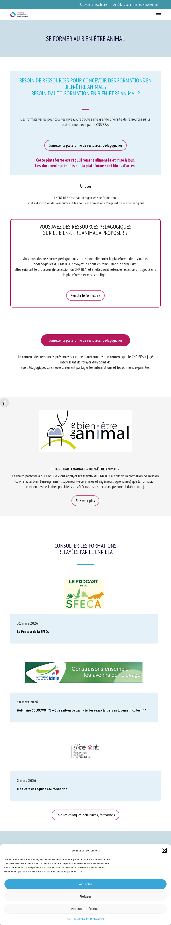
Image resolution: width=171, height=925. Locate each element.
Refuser (86, 896)
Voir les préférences (85, 909)
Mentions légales (97, 919)
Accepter (85, 884)
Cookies (69, 919)
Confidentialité (81, 919)
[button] (164, 850)
